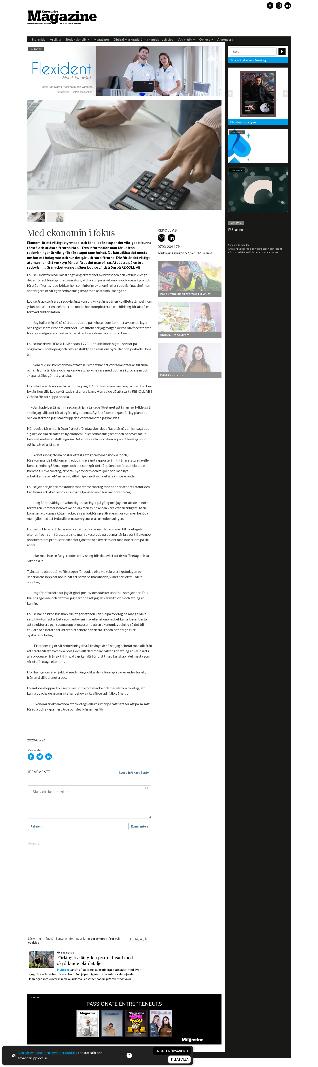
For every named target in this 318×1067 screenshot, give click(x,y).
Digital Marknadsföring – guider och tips (143, 39)
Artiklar (56, 39)
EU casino (235, 229)
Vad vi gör (186, 39)
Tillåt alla (179, 1059)
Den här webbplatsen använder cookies (47, 1052)
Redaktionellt (77, 39)
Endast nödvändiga (171, 1051)
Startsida (38, 39)
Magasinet (101, 39)
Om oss (206, 39)
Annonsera (225, 39)
